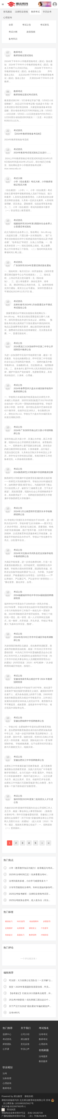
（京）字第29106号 (37, 1116)
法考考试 (43, 1034)
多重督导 (47, 921)
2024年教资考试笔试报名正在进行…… (32, 152)
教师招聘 (32, 935)
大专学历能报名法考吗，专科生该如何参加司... (31, 887)
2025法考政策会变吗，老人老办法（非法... (29, 900)
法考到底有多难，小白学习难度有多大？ (28, 881)
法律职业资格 (21, 11)
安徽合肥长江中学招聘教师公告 (29, 760)
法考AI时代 (14, 1012)
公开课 (6, 1049)
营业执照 (11, 1109)
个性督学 (44, 928)
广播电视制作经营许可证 (13, 1116)
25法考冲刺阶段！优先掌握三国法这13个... (29, 999)
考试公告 (26, 24)
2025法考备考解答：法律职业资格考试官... (29, 894)
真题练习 (20, 935)
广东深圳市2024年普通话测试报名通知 (32, 265)
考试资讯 (44, 24)
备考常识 (13, 39)
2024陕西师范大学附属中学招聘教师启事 (33, 472)
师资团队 (7, 1044)
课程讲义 (32, 928)
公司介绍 (25, 1034)
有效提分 (9, 935)
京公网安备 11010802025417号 (18, 1103)
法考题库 (43, 1056)
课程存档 (28, 1096)
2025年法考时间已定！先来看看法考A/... (28, 874)
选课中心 (7, 1034)
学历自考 (47, 11)
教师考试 (35, 11)
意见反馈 (25, 1044)
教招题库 (43, 1061)
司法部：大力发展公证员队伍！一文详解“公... (31, 980)
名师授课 (20, 928)
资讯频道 (7, 11)
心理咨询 (7, 17)
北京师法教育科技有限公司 (32, 1100)
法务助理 (7, 1078)
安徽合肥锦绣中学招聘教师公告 (29, 721)
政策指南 (31, 32)
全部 (11, 24)
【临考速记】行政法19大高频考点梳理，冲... (30, 993)
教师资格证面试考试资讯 (25, 94)
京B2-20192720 (35, 1113)
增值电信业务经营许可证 (13, 1113)
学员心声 (25, 1049)
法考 (5, 1073)
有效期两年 (34, 921)
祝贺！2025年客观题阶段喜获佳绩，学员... (29, 987)
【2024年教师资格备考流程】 (28, 133)
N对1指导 (21, 921)
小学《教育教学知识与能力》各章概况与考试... (31, 868)
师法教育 (25, 1039)
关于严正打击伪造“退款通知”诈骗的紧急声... (30, 1006)
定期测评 (9, 928)
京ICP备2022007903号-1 (14, 1106)
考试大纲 (13, 32)
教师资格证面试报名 (23, 55)
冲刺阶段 (44, 935)
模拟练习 (9, 921)
